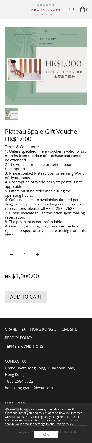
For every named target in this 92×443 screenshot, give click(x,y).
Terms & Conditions (24, 346)
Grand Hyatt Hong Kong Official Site (41, 329)
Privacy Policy (18, 337)
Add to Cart (26, 296)
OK (46, 434)
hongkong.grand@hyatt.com (29, 387)
